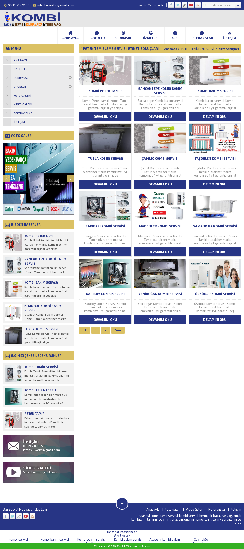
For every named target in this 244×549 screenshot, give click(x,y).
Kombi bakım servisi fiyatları (91, 541)
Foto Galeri (173, 509)
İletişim (229, 35)
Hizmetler (151, 35)
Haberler (96, 35)
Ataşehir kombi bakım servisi (164, 541)
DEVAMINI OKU (105, 116)
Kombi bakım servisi (55, 539)
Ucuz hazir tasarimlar (122, 532)
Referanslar (201, 35)
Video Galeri (194, 509)
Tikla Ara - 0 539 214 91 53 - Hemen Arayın (122, 546)
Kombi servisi (18, 539)
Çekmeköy (201, 539)
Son (118, 330)
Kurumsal (123, 35)
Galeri (175, 35)
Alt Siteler (122, 536)
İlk (85, 330)
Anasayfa (70, 35)
